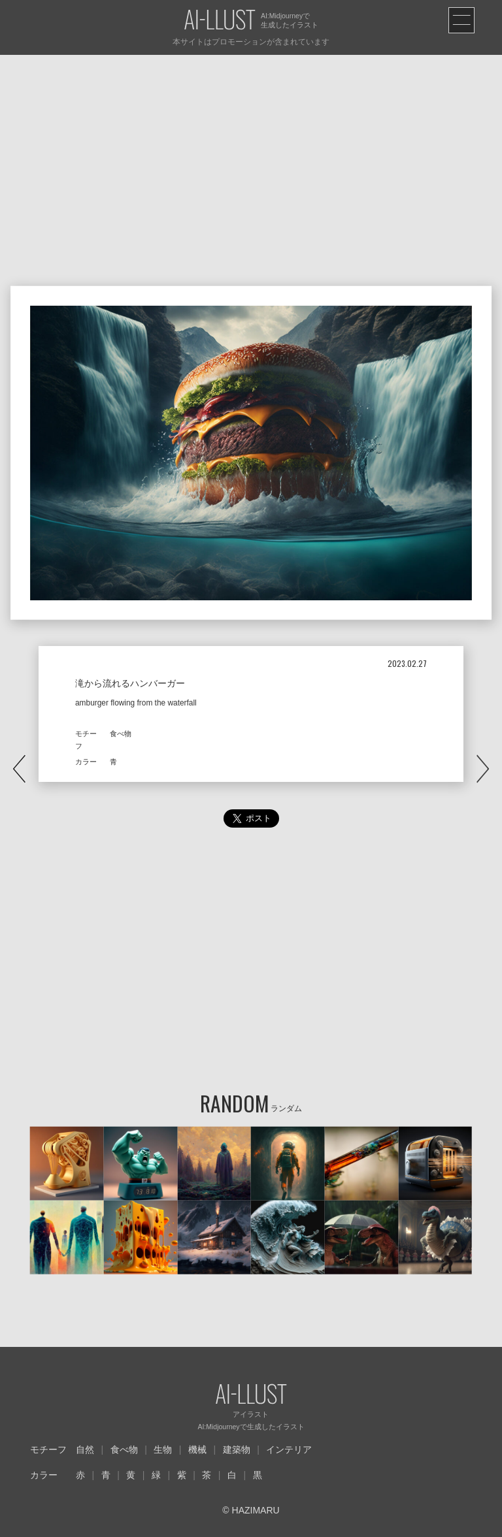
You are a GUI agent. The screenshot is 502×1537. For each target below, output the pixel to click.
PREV (19, 768)
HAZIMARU (254, 1510)
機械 (197, 1449)
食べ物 (124, 1449)
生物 (163, 1449)
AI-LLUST (220, 20)
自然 (85, 1449)
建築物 (236, 1449)
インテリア (289, 1449)
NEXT (483, 768)
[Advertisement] (251, 152)
